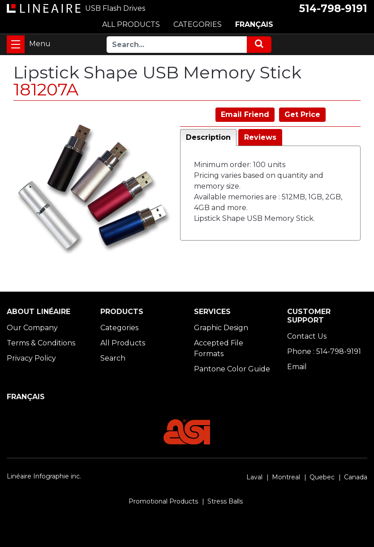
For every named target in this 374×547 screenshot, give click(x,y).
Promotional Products (163, 501)
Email (297, 366)
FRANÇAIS (254, 24)
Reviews (260, 137)
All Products (122, 343)
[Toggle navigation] (16, 44)
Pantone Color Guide (232, 369)
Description (208, 137)
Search (112, 358)
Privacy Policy (31, 358)
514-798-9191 (333, 8)
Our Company (32, 327)
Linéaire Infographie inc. (44, 476)
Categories (119, 327)
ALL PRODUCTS (131, 24)
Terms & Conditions (41, 343)
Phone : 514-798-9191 (324, 351)
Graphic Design (221, 327)
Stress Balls (225, 501)
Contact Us (307, 336)
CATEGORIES (197, 24)
